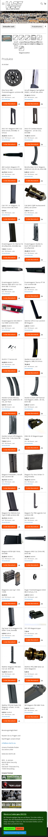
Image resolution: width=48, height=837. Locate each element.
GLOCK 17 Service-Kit (9, 359)
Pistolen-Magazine (40, 43)
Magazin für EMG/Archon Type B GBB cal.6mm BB (11, 514)
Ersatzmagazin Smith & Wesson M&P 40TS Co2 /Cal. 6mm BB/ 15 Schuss (12, 284)
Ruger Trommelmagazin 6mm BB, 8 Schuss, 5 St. (35, 591)
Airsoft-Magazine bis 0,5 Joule (16, 45)
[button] (19, 104)
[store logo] (14, 5)
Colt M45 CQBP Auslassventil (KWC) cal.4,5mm (35, 206)
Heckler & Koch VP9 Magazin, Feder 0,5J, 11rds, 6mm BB (12, 437)
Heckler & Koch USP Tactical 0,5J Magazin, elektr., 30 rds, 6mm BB (34, 400)
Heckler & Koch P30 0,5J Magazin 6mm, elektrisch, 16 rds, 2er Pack (12, 400)
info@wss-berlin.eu (9, 743)
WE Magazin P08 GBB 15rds (34, 705)
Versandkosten (6, 99)
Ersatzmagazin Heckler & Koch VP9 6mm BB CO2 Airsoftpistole (33, 246)
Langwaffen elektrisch (22, 43)
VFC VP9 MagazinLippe (33, 628)
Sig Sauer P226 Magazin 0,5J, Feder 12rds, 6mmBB (12, 629)
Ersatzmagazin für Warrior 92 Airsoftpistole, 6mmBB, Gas (12, 245)
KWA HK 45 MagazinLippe (34, 436)
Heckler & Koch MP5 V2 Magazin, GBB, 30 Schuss (33, 360)
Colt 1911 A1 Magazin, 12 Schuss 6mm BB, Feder (11, 206)
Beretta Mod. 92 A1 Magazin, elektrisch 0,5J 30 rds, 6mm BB (35, 168)
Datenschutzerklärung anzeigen (15, 833)
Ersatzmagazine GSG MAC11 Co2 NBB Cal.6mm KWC (12, 322)
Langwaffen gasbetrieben (29, 43)
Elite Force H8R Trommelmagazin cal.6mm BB (12, 91)
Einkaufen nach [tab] (8, 27)
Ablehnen (20, 829)
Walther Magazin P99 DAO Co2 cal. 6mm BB (11, 668)
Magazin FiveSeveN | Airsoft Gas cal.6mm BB (12, 476)
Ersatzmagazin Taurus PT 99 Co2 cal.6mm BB (35, 283)
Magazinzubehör (24, 53)
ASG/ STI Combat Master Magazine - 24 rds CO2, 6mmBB (33, 131)
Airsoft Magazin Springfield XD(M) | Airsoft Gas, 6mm (34, 91)
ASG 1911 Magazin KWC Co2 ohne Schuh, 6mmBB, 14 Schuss (12, 131)
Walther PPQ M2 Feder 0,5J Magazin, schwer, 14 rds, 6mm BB (11, 707)
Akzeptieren (10, 829)
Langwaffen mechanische (35, 43)
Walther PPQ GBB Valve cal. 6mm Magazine (34, 668)
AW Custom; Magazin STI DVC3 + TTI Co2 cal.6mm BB (11, 168)
